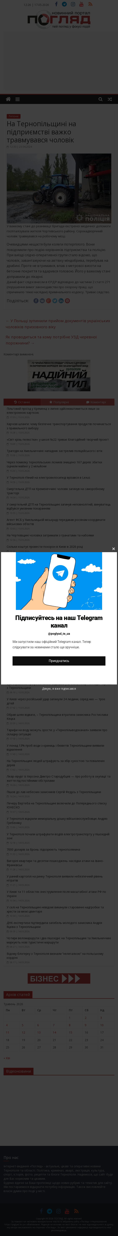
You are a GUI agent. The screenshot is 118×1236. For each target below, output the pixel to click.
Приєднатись (59, 661)
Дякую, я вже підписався (59, 689)
